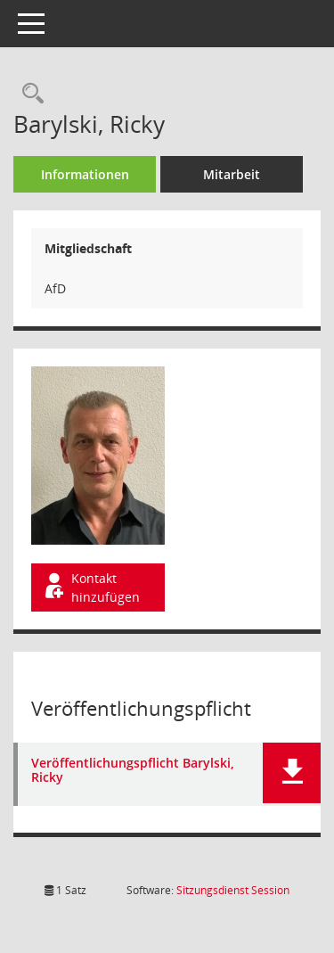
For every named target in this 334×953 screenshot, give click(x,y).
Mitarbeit (231, 174)
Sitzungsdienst (232, 890)
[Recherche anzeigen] (28, 94)
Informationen (85, 174)
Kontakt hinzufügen (91, 587)
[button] (292, 773)
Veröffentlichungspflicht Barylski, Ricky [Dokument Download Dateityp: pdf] (132, 771)
